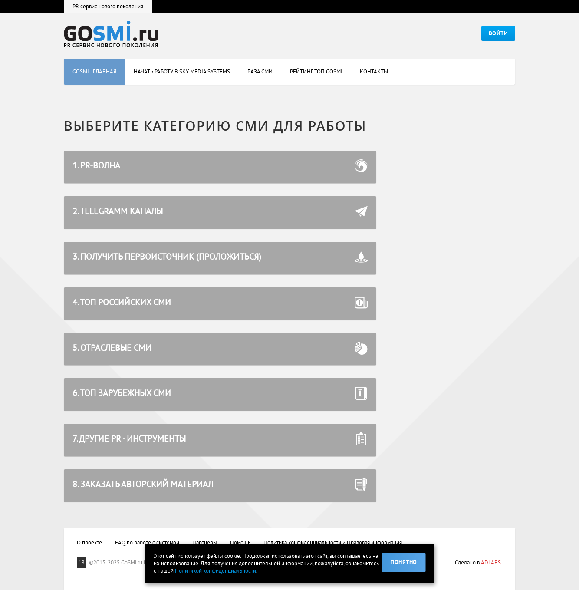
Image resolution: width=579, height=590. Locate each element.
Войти (498, 33)
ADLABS (491, 562)
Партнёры (204, 542)
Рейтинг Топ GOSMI (316, 67)
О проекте (89, 542)
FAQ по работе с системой (147, 542)
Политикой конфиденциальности (215, 570)
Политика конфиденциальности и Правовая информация (332, 542)
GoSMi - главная (94, 67)
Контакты (374, 67)
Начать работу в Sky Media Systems (182, 67)
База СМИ (260, 67)
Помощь (240, 542)
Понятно (404, 562)
